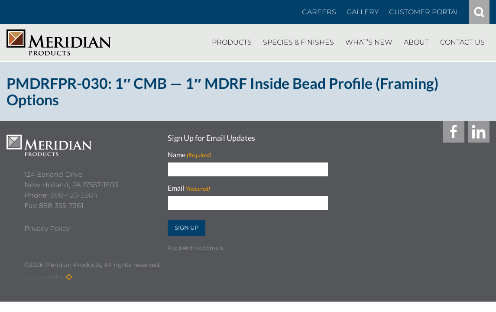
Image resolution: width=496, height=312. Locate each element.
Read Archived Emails (196, 247)
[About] (416, 42)
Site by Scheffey (44, 276)
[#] (479, 12)
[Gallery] (362, 12)
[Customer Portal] (424, 12)
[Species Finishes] (298, 42)
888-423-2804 (73, 191)
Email (189, 188)
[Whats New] (368, 42)
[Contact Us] (462, 42)
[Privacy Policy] (47, 224)
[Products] (231, 42)
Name (189, 155)
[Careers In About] (319, 12)
